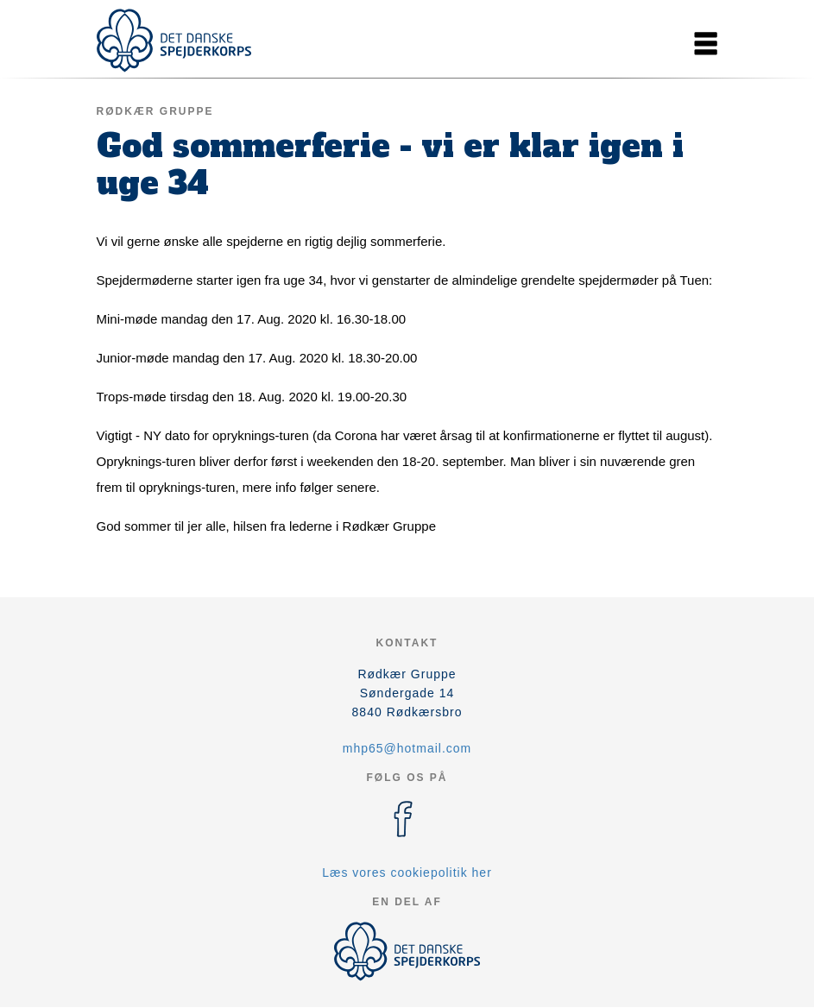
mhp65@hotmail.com (407, 748)
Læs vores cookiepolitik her (407, 872)
